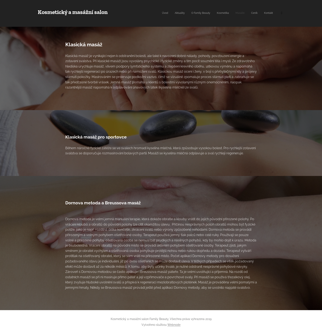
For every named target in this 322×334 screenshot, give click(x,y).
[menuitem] (239, 13)
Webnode (174, 324)
